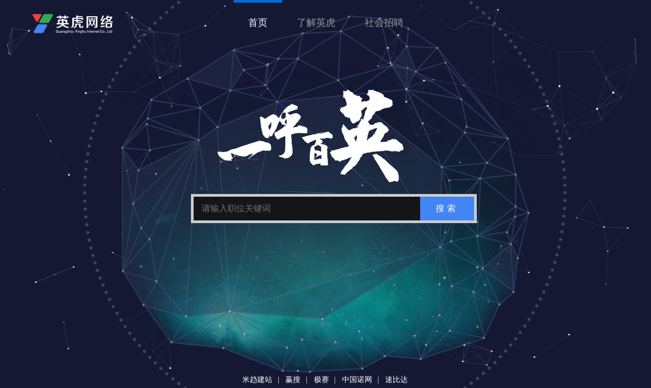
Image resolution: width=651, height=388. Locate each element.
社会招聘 (384, 22)
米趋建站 (257, 380)
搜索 (447, 208)
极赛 (321, 380)
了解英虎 (316, 22)
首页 (258, 22)
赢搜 (292, 380)
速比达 (396, 380)
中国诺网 (357, 380)
